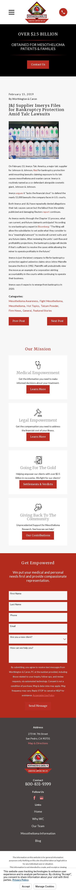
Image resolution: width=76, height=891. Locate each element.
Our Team (38, 826)
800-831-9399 (38, 784)
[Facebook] (34, 798)
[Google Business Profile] (41, 798)
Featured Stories (42, 310)
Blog (38, 841)
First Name (15, 593)
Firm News (15, 310)
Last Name (15, 604)
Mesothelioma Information (38, 833)
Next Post (57, 321)
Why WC (38, 819)
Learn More (38, 389)
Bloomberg (43, 226)
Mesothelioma (17, 305)
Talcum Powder (49, 305)
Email (13, 626)
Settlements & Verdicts (38, 484)
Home (38, 811)
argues (19, 193)
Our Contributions (38, 535)
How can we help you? (21, 648)
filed (35, 170)
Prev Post (19, 321)
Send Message (38, 705)
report (46, 211)
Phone (13, 615)
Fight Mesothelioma (51, 301)
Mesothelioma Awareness (23, 301)
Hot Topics (33, 305)
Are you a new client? (21, 637)
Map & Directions (38, 743)
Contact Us (38, 64)
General (27, 310)
